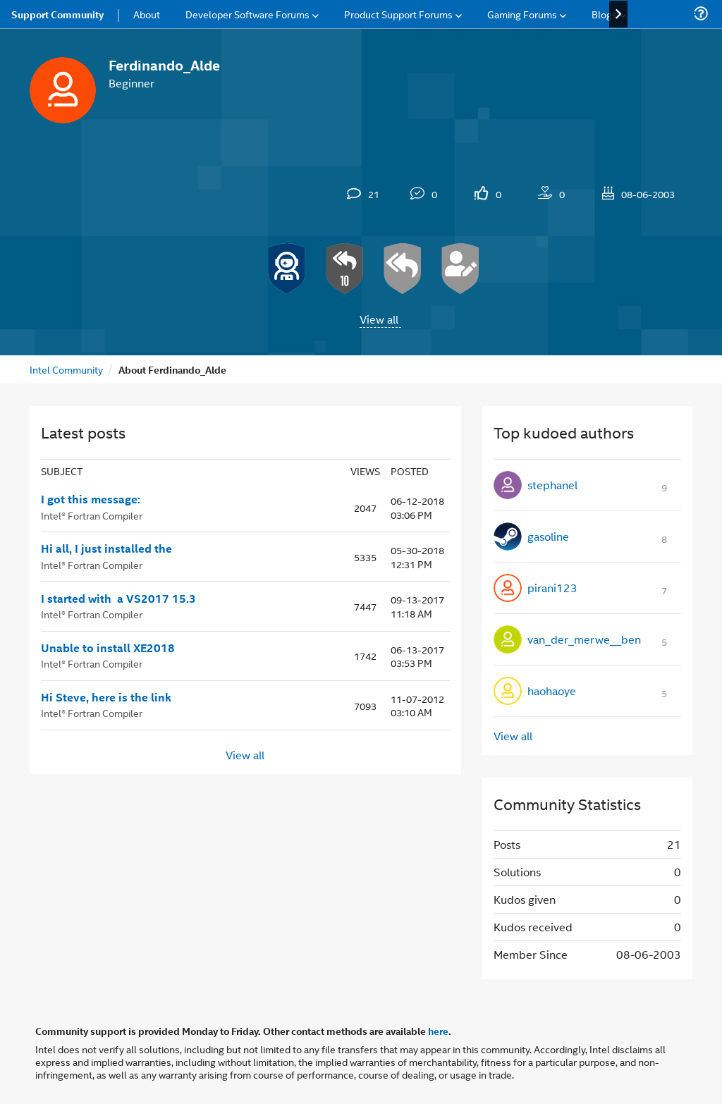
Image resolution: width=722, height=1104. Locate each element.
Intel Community (66, 369)
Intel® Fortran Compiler (91, 515)
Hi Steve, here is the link (106, 697)
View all (379, 319)
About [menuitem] (146, 13)
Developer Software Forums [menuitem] (247, 13)
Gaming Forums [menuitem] (522, 13)
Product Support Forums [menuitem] (398, 13)
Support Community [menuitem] (57, 14)
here (438, 1030)
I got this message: (90, 499)
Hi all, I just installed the (106, 548)
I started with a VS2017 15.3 (118, 598)
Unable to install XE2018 (108, 648)
